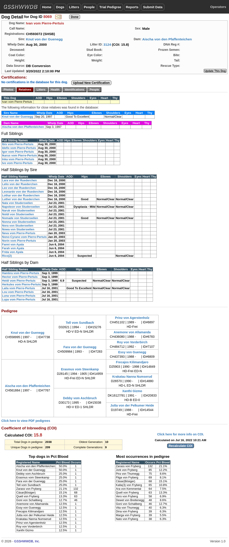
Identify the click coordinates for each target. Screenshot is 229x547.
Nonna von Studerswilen (19, 221)
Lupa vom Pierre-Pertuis (18, 299)
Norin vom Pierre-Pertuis (19, 240)
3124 (107, 44)
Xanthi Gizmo (132, 391)
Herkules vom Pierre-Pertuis (21, 284)
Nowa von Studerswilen (18, 229)
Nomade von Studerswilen (20, 218)
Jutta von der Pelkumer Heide (132, 405)
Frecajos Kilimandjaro (132, 362)
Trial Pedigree (110, 7)
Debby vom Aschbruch (80, 398)
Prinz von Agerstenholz (132, 318)
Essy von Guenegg (132, 352)
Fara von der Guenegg (79, 347)
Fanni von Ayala (13, 244)
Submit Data (152, 7)
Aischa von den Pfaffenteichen (167, 39)
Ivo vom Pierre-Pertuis (17, 163)
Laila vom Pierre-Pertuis (18, 288)
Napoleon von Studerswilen (21, 206)
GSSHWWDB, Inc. (27, 541)
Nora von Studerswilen (17, 225)
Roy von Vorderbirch (132, 342)
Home (46, 7)
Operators (218, 7)
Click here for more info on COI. (180, 434)
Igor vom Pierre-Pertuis (18, 151)
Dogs (60, 7)
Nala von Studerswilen (17, 203)
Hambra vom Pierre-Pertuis (20, 273)
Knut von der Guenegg (44, 39)
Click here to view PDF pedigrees (25, 421)
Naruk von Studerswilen (18, 210)
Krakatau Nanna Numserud (132, 376)
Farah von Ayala (13, 248)
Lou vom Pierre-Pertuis (18, 292)
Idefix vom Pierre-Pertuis (19, 148)
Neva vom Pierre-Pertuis (18, 233)
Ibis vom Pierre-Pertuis (17, 144)
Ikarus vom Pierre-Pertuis (19, 155)
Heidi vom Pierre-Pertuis (18, 280)
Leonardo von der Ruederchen (23, 191)
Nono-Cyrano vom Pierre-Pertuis (24, 237)
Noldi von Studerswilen (18, 214)
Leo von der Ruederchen (19, 188)
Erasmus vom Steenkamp (80, 369)
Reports (132, 7)
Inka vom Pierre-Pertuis (18, 159)
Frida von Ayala (12, 252)
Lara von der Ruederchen (19, 180)
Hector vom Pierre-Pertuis (19, 276)
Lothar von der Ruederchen (21, 195)
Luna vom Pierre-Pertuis (18, 295)
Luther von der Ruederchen (21, 199)
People (89, 7)
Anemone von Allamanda (132, 332)
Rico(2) (7, 255)
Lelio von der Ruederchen (19, 184)
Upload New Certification (91, 83)
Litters (74, 7)
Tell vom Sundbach (80, 322)
